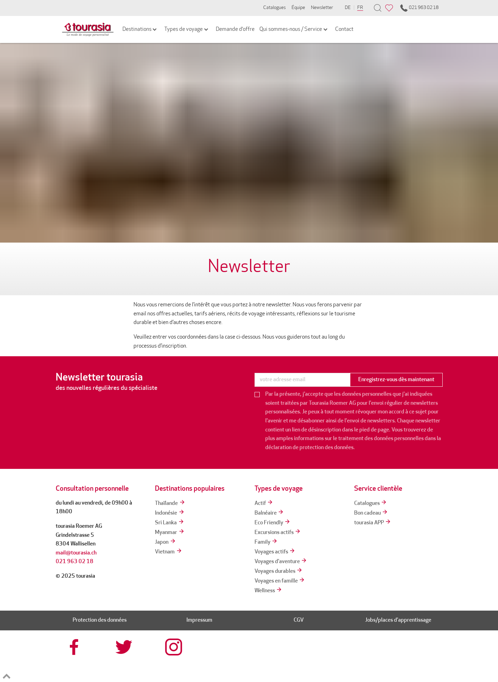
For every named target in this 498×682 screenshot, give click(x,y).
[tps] (423, 660)
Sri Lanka (169, 523)
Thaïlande (170, 503)
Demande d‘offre (235, 29)
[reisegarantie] (373, 660)
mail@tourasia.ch (76, 553)
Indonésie (170, 513)
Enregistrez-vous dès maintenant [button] (396, 380)
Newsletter (322, 7)
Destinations (140, 29)
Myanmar (170, 532)
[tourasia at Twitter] (125, 647)
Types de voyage (186, 29)
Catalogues (274, 7)
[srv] (323, 660)
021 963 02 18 (419, 8)
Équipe (298, 7)
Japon (165, 542)
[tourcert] (274, 660)
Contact (344, 29)
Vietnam (168, 552)
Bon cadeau (371, 513)
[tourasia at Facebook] (75, 647)
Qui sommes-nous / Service (294, 29)
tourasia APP (372, 523)
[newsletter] (302, 380)
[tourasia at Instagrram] (174, 647)
